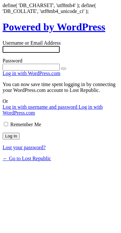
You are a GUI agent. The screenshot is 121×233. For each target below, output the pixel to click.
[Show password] (63, 69)
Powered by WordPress (54, 27)
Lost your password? (24, 147)
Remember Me (25, 124)
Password (12, 60)
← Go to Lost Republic (27, 158)
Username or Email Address (32, 43)
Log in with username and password (41, 107)
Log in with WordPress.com (31, 73)
